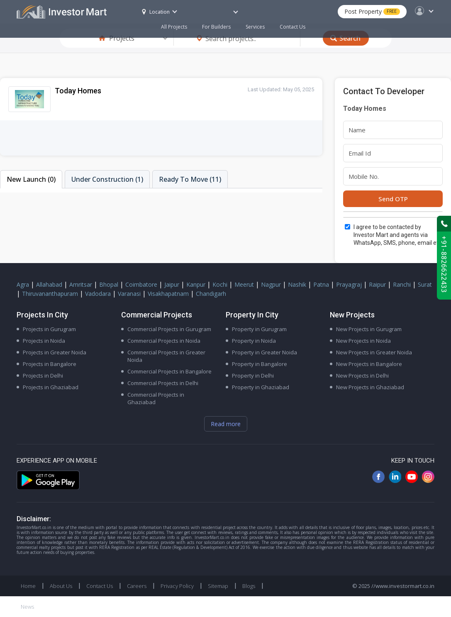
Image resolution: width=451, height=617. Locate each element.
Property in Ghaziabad (260, 387)
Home (28, 586)
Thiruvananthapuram (50, 294)
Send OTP (393, 199)
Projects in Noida (44, 340)
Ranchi (402, 284)
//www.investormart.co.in (402, 586)
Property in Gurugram (259, 329)
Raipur (377, 284)
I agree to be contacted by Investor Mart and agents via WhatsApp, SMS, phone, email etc (397, 235)
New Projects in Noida (363, 340)
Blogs (248, 586)
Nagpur (271, 284)
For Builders (220, 23)
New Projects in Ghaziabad (370, 387)
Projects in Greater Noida (54, 352)
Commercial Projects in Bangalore (169, 371)
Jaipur (171, 284)
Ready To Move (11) (190, 179)
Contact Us (292, 26)
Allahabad (49, 284)
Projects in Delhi (43, 375)
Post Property (372, 11)
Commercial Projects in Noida (163, 340)
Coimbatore (141, 284)
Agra (23, 284)
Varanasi (129, 294)
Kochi (219, 284)
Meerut (244, 284)
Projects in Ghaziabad (50, 387)
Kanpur (195, 284)
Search (350, 38)
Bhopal (108, 284)
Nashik (297, 284)
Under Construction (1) (107, 179)
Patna (321, 284)
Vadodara (98, 294)
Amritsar (80, 284)
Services (255, 26)
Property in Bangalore (259, 364)
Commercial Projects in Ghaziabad (155, 398)
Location (156, 11)
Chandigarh (211, 294)
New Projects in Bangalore (369, 364)
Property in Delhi (253, 375)
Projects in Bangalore (49, 364)
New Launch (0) (31, 179)
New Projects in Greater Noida (374, 352)
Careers (136, 586)
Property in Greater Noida (264, 352)
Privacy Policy (177, 586)
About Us (61, 586)
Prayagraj (349, 284)
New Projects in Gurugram (369, 329)
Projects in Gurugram (49, 329)
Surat (425, 284)
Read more (226, 424)
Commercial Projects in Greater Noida (166, 356)
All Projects (174, 26)
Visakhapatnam (168, 294)
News (27, 606)
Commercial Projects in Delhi (162, 383)
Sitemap (218, 586)
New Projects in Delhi (362, 375)
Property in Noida (254, 340)
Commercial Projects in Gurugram (169, 329)
